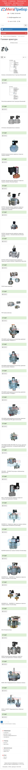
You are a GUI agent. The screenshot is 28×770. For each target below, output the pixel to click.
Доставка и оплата (7, 734)
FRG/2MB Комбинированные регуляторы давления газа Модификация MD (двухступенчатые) (13, 419)
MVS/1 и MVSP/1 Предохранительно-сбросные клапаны (12, 710)
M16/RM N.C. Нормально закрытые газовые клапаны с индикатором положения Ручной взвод (14, 525)
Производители (7, 749)
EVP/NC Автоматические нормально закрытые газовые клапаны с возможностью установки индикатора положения (12, 208)
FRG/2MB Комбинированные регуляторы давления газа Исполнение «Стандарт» (13, 393)
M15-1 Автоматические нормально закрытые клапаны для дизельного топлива (12, 498)
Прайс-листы (6, 751)
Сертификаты (6, 737)
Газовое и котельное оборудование (9, 36)
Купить (4, 82)
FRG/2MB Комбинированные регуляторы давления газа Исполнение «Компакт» (13, 366)
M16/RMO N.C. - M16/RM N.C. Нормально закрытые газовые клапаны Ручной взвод (14, 578)
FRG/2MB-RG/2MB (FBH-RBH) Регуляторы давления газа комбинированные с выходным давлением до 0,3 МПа (14, 446)
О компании (6, 732)
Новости (5, 757)
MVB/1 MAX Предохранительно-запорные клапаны (13, 682)
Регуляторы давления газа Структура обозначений (13, 101)
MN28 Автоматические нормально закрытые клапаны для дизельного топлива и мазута (12, 657)
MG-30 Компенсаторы (7, 629)
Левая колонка (14, 42)
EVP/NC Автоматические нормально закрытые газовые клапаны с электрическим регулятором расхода (13, 234)
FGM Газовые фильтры (7, 286)
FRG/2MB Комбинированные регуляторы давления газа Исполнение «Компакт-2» (13, 340)
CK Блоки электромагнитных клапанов (11, 127)
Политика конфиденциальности (10, 735)
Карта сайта (6, 744)
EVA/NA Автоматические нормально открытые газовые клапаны (12, 155)
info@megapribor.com (14, 17)
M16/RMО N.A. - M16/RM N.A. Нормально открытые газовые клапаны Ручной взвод (14, 604)
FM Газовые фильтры (7, 312)
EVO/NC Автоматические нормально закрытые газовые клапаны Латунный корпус (12, 181)
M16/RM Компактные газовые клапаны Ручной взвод (14, 550)
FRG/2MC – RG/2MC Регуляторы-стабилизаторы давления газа (13, 472)
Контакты (5, 742)
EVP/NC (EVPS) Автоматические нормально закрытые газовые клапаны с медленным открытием (14, 260)
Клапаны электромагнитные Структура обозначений (14, 74)
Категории (14, 33)
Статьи (5, 758)
